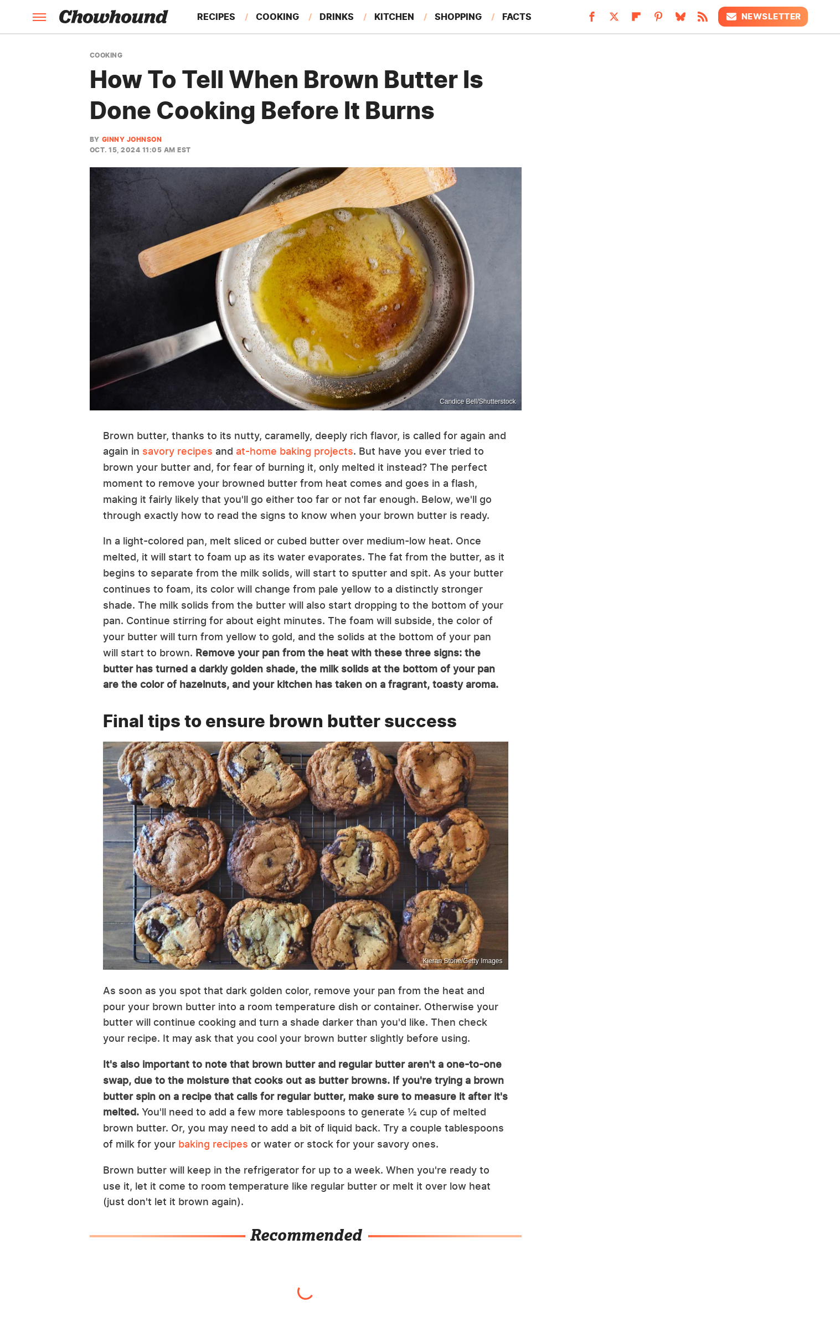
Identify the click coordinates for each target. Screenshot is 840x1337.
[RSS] (702, 20)
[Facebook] (592, 20)
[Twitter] (614, 20)
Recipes (216, 16)
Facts (517, 16)
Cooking (277, 16)
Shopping (458, 16)
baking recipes (213, 1144)
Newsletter (763, 16)
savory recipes (177, 451)
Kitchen (394, 16)
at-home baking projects (294, 451)
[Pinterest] (658, 20)
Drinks (336, 16)
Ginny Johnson (132, 139)
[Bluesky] (680, 20)
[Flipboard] (636, 20)
